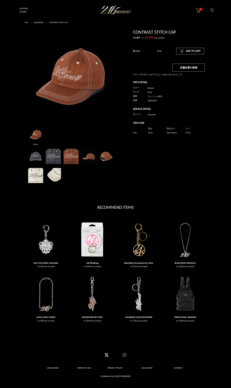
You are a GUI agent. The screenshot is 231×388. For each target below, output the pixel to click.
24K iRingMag (92, 263)
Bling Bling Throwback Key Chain (138, 263)
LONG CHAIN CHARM (45, 317)
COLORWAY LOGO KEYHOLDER (138, 317)
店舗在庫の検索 (188, 67)
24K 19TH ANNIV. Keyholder (45, 263)
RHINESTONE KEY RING (92, 317)
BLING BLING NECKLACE (185, 263)
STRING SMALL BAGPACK (185, 317)
